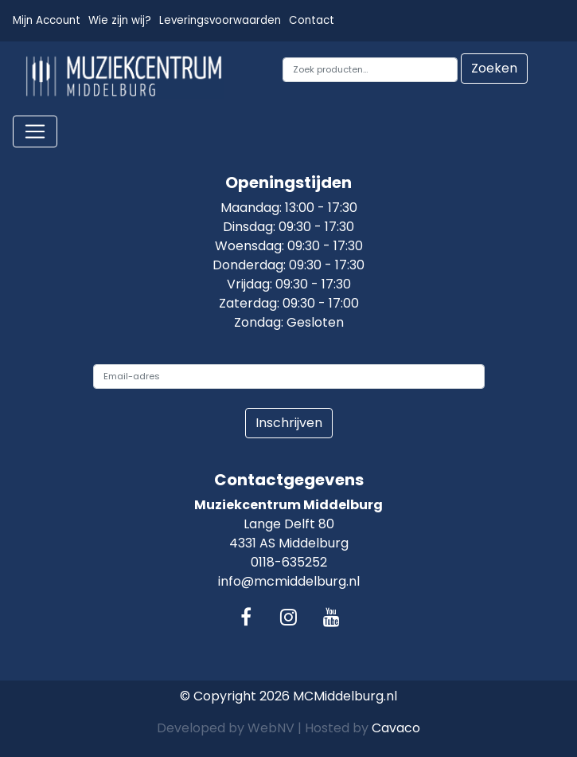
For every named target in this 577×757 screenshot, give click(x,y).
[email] (289, 376)
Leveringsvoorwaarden (220, 20)
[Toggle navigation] (35, 131)
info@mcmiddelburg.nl (289, 581)
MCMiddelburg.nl (345, 696)
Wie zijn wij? (119, 20)
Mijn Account (46, 20)
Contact (311, 20)
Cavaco (396, 728)
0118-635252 (289, 562)
